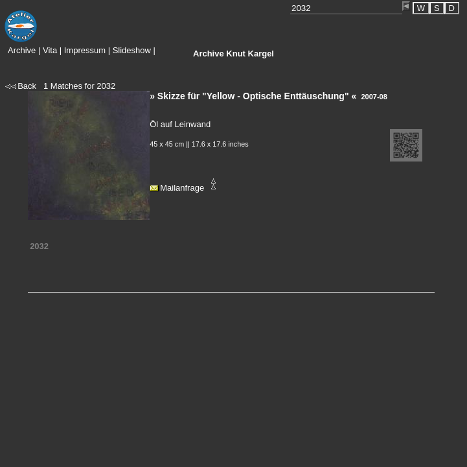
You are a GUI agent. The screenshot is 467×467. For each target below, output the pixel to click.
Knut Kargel (233, 53)
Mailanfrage (182, 188)
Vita (50, 50)
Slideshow (132, 50)
